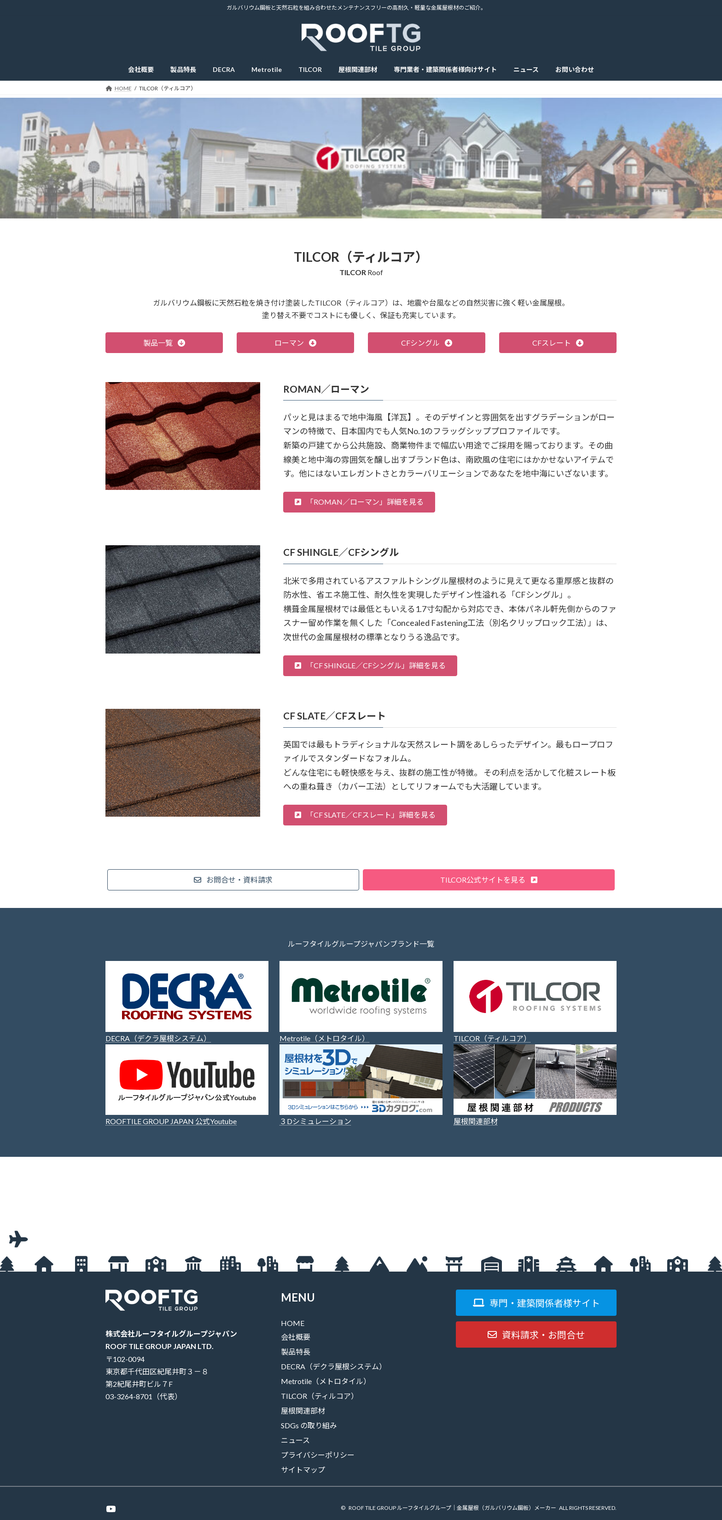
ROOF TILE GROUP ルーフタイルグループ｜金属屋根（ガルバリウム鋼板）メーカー (452, 1507)
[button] (164, 342)
